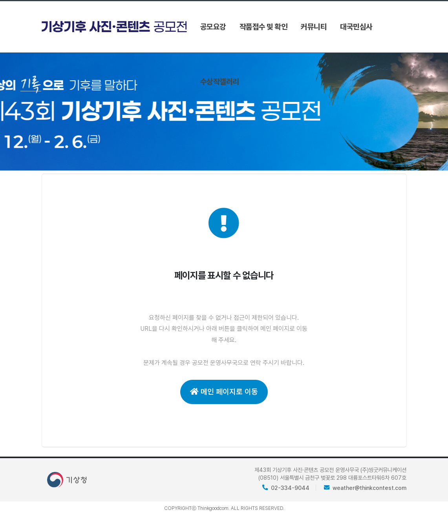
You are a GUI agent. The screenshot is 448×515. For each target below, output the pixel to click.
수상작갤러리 (219, 81)
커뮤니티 (314, 26)
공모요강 (213, 26)
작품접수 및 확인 (264, 26)
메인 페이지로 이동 (224, 391)
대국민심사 (356, 26)
